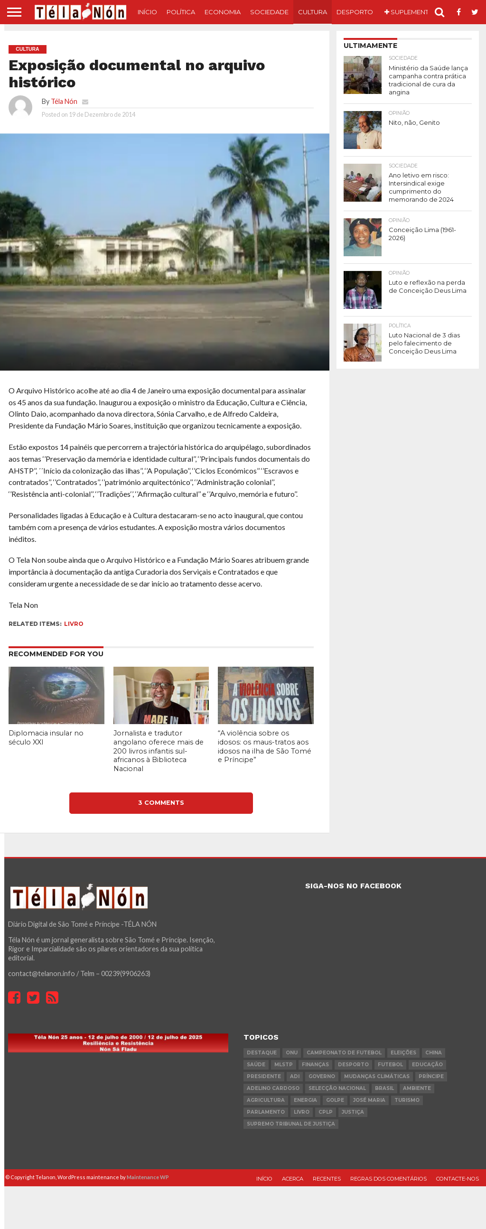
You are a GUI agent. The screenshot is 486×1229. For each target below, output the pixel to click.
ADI (294, 1076)
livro (74, 623)
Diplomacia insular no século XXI (46, 737)
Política (181, 12)
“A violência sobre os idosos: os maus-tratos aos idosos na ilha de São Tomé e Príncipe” (264, 746)
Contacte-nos (457, 1178)
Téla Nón (64, 101)
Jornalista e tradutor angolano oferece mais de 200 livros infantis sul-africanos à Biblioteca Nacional (158, 751)
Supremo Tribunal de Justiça (291, 1124)
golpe (335, 1100)
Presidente (264, 1076)
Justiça (353, 1112)
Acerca (292, 1178)
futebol (390, 1064)
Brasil (384, 1088)
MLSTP (283, 1064)
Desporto (354, 12)
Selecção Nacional (337, 1088)
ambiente (417, 1088)
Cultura (312, 12)
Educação (427, 1064)
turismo (407, 1100)
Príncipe (431, 1076)
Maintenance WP (148, 1177)
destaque (262, 1053)
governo (321, 1076)
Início (147, 12)
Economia (223, 12)
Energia (305, 1100)
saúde (256, 1064)
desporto (353, 1064)
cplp (325, 1112)
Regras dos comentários (388, 1178)
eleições (403, 1053)
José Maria (369, 1100)
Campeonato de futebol (344, 1053)
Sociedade (269, 12)
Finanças (315, 1064)
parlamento (266, 1112)
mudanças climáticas (377, 1076)
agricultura (266, 1100)
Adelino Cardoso (273, 1088)
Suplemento (409, 12)
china (433, 1053)
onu (292, 1053)
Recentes (327, 1178)
